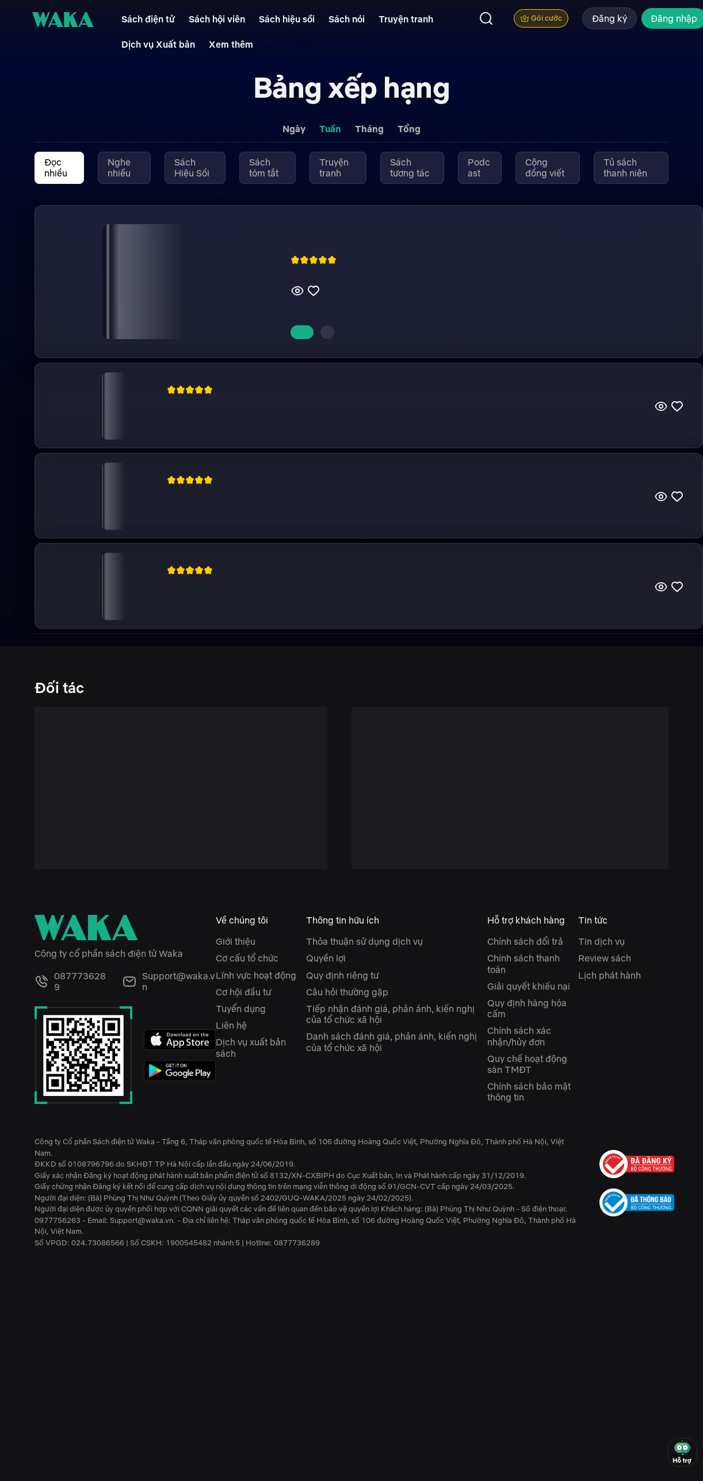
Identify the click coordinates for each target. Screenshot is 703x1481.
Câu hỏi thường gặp (347, 992)
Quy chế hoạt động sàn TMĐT (527, 1064)
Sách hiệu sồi (287, 19)
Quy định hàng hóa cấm (527, 1008)
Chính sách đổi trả (525, 941)
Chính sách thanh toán (523, 963)
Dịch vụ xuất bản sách (251, 1047)
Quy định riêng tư (342, 975)
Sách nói (346, 19)
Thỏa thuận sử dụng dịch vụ (364, 941)
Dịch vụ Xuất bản (158, 44)
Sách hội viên (217, 19)
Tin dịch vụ (601, 941)
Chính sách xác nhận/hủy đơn (519, 1036)
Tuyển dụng (241, 1008)
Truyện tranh (406, 19)
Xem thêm (231, 44)
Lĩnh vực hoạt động (256, 975)
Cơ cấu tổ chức (247, 958)
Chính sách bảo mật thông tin (529, 1091)
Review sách (604, 958)
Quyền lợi (326, 958)
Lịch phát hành (609, 975)
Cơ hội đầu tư (243, 992)
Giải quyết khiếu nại (528, 986)
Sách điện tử (148, 19)
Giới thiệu (235, 941)
